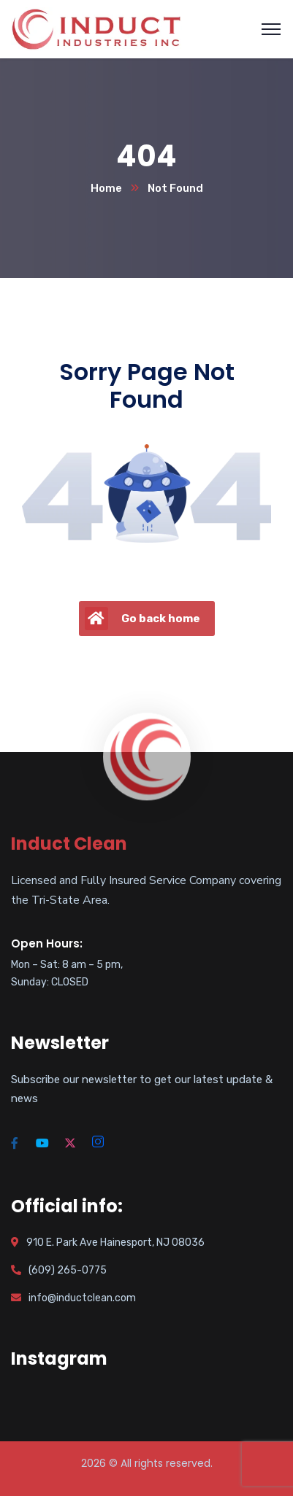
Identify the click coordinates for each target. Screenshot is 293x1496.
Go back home (142, 618)
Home (106, 188)
